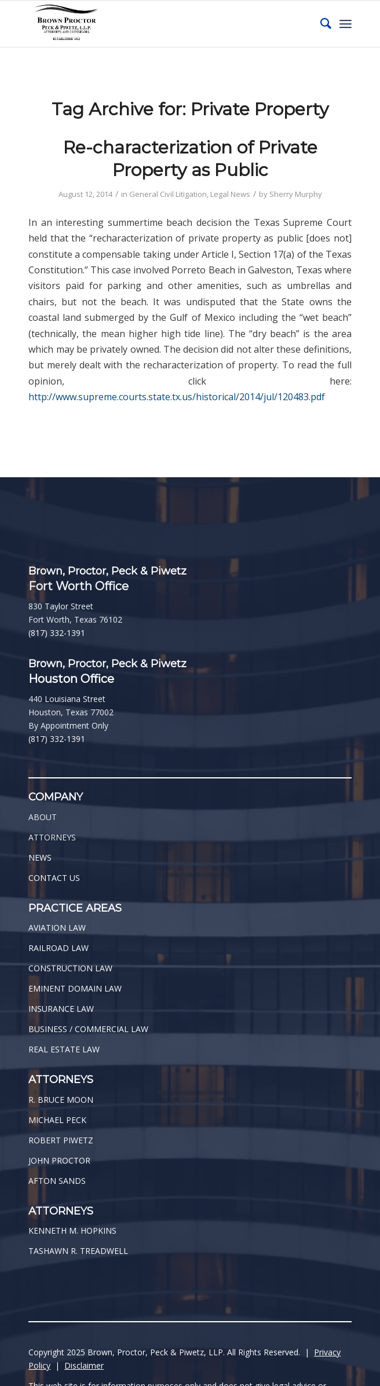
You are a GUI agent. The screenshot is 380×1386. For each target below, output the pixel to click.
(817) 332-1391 (56, 632)
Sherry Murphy (295, 194)
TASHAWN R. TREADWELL (78, 1250)
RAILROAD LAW (58, 947)
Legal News (230, 194)
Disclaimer (84, 1365)
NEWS (40, 857)
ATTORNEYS (52, 837)
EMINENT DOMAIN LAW (75, 988)
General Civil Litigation (168, 194)
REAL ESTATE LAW (64, 1049)
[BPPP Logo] (157, 24)
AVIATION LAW (57, 927)
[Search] (320, 24)
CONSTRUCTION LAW (70, 968)
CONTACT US (54, 877)
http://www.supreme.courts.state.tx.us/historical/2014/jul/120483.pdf (176, 396)
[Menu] (345, 24)
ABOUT (42, 816)
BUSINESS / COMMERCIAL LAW (88, 1028)
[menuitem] (320, 24)
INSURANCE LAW (61, 1008)
